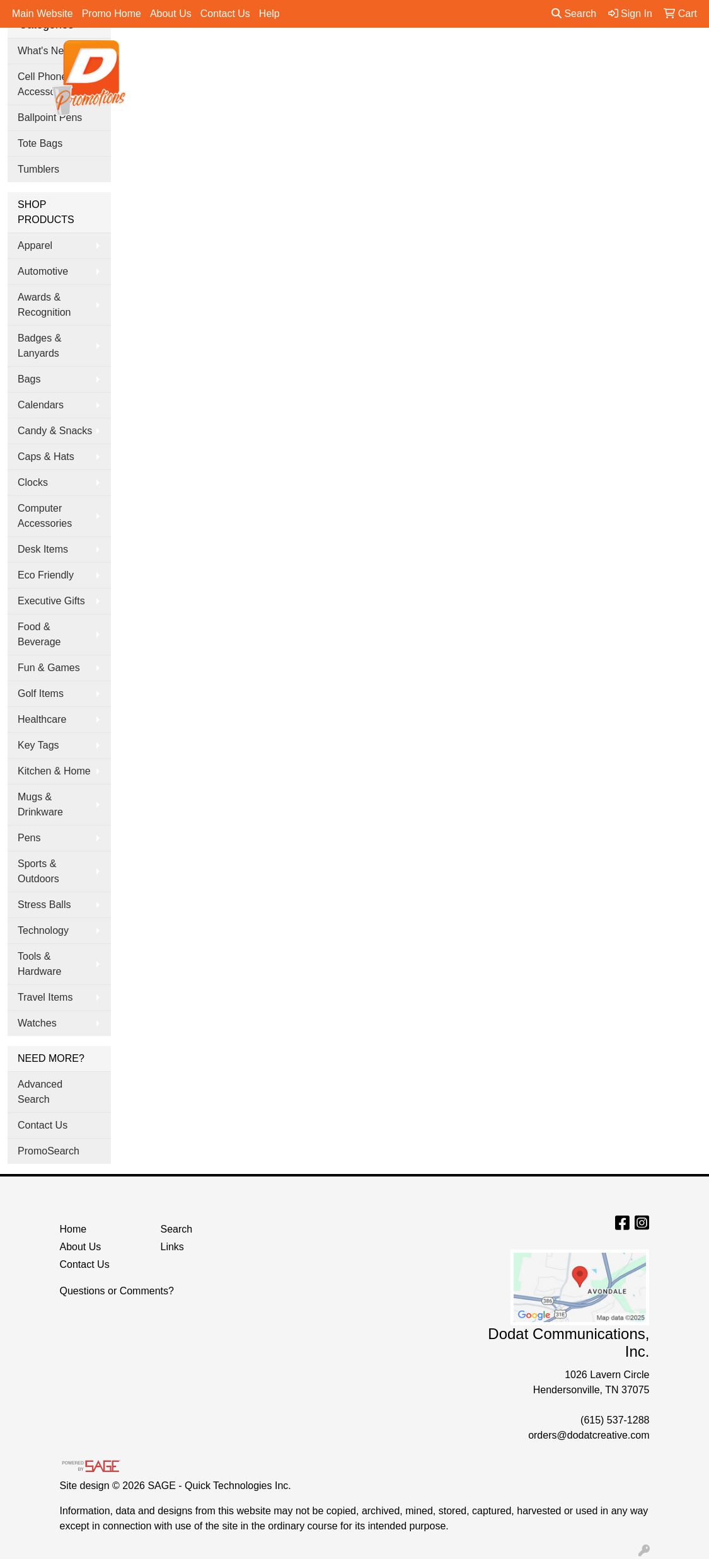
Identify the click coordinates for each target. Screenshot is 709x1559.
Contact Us (225, 13)
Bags (301, 57)
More (647, 57)
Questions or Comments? (117, 1291)
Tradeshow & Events (511, 57)
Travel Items (45, 997)
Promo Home (111, 13)
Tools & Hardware (39, 964)
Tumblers (38, 169)
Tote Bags (40, 143)
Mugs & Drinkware (40, 804)
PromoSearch (48, 1151)
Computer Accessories (45, 516)
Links (171, 1246)
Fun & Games (49, 667)
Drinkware (363, 57)
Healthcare (42, 719)
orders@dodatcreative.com (588, 1435)
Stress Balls (44, 904)
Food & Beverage (39, 634)
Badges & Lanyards (39, 346)
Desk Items (43, 549)
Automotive (43, 271)
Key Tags (38, 745)
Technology (43, 930)
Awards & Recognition (44, 305)
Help (269, 13)
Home (73, 1229)
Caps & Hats (46, 456)
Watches (37, 1023)
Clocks (33, 482)
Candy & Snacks (55, 430)
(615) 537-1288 (614, 1420)
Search (573, 13)
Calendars (41, 405)
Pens (596, 57)
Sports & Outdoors (38, 871)
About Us (171, 13)
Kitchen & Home (54, 771)
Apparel (245, 57)
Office (425, 57)
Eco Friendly (46, 575)
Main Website (42, 13)
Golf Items (41, 693)
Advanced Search (40, 1092)
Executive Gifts (51, 600)
